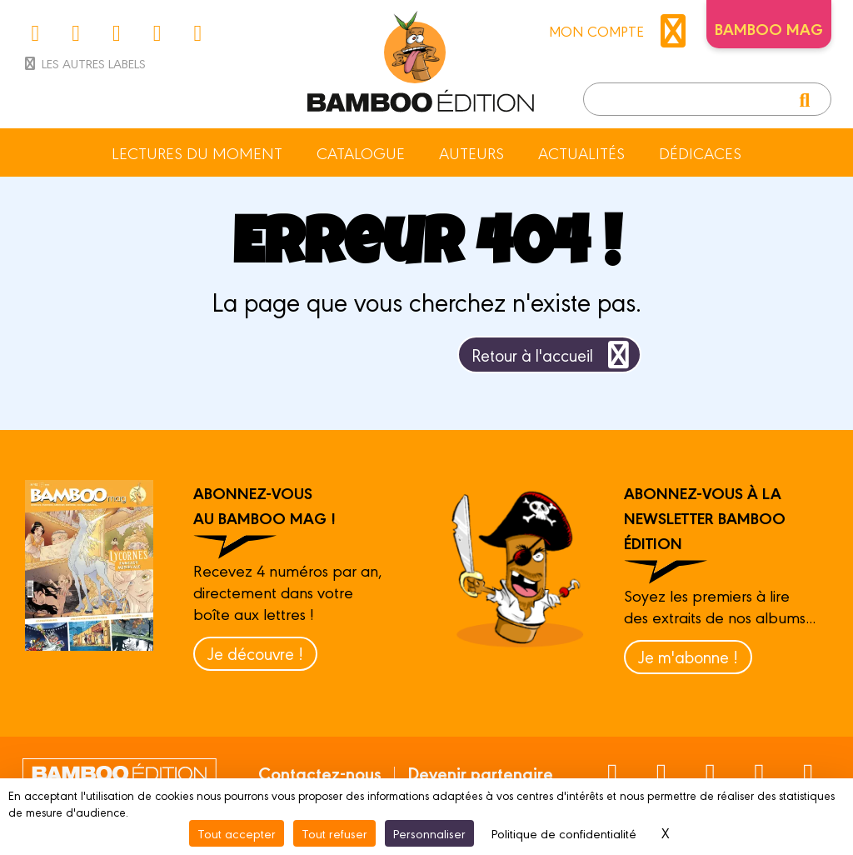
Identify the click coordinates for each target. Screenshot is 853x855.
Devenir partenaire (480, 772)
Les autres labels (84, 63)
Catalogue (361, 152)
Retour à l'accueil (553, 354)
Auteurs (471, 152)
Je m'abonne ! (688, 656)
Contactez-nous (320, 772)
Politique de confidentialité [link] (563, 833)
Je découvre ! (255, 653)
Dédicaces (700, 152)
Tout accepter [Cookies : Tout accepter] (236, 833)
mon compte (621, 31)
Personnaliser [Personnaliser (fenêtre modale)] (429, 833)
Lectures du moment (197, 152)
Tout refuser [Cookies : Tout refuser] (334, 833)
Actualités (581, 152)
